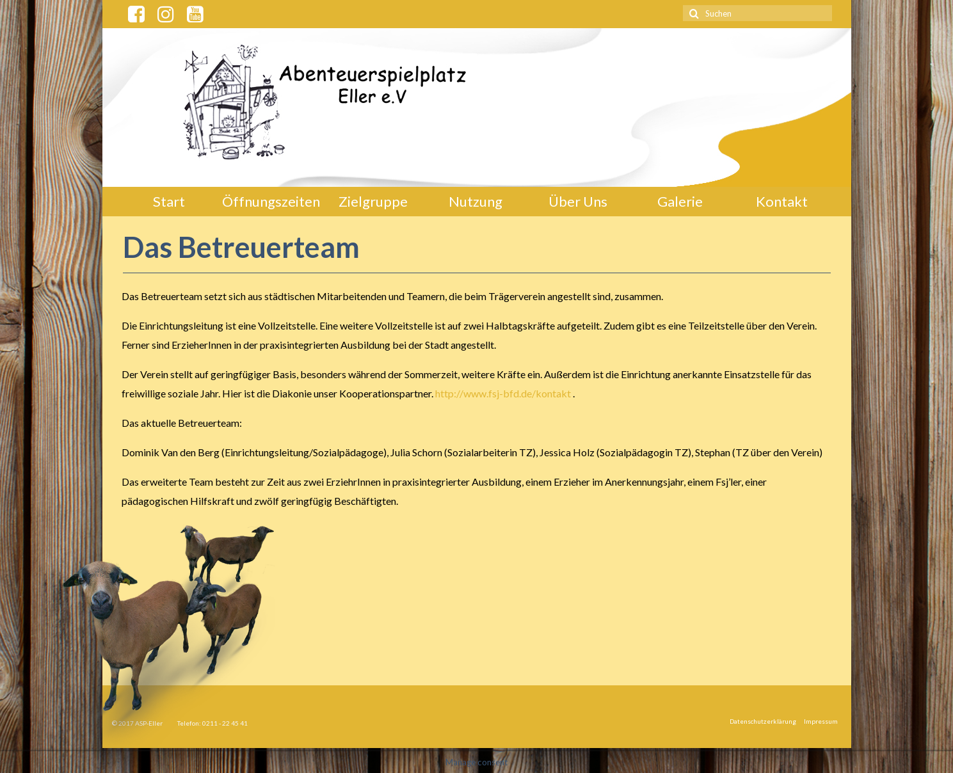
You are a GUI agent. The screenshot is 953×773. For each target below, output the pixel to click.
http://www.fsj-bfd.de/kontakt (503, 393)
